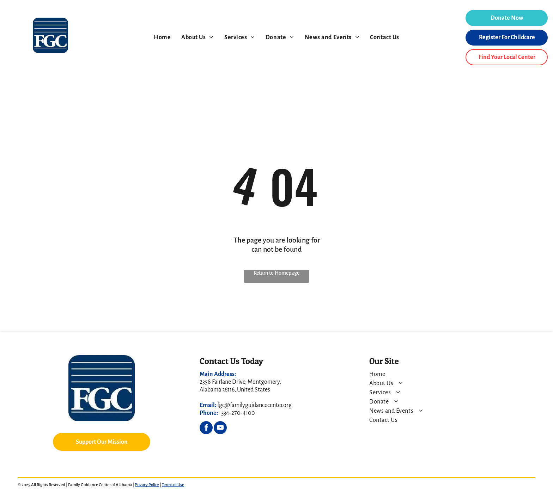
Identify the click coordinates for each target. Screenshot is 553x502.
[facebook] (206, 428)
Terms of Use (173, 485)
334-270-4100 (238, 413)
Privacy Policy (147, 485)
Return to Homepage (276, 273)
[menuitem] (162, 37)
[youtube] (220, 428)
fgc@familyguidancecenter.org (254, 405)
